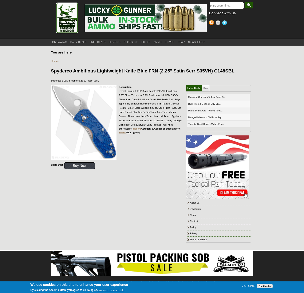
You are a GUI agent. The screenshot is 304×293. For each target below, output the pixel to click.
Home (54, 61)
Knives (122, 132)
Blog (206, 88)
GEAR (181, 42)
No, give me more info (111, 290)
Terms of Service (198, 239)
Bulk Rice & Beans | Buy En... (204, 104)
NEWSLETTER (196, 42)
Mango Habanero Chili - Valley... (205, 117)
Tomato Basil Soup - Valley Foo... (206, 124)
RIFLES (145, 42)
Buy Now (79, 165)
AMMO (157, 42)
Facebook (219, 23)
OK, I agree (248, 286)
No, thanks (265, 286)
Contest (194, 221)
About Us (195, 203)
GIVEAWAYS (59, 42)
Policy (193, 227)
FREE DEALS (98, 42)
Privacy (194, 233)
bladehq (137, 128)
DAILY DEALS (78, 42)
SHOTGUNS (131, 42)
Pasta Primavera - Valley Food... (205, 110)
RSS (212, 23)
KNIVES (169, 42)
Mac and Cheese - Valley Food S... (207, 97)
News (193, 215)
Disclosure (195, 209)
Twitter (225, 23)
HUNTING (115, 42)
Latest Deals (193, 88)
